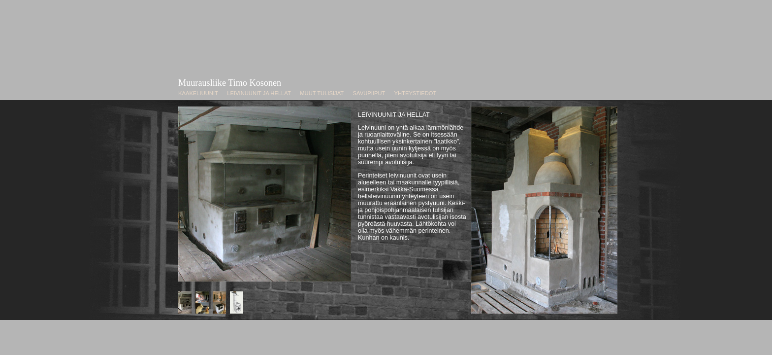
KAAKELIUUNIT (198, 93)
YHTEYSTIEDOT (415, 93)
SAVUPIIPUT (369, 93)
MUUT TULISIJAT (322, 93)
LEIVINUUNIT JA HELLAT (258, 93)
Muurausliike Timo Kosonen (229, 83)
